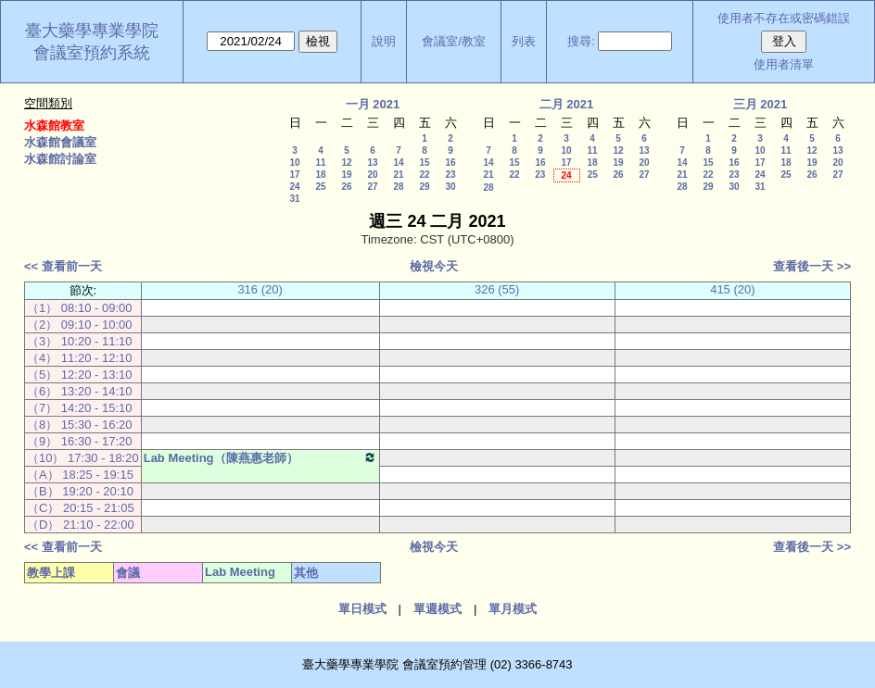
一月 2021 (373, 104)
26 (346, 186)
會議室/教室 (454, 41)
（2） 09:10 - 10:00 (79, 324)
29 (424, 186)
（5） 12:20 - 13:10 (79, 375)
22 (424, 174)
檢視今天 (434, 266)
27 (372, 186)
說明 (384, 41)
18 (320, 174)
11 (320, 162)
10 (294, 162)
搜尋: (581, 41)
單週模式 (437, 609)
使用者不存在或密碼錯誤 (783, 18)
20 (372, 174)
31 (294, 199)
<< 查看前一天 (63, 266)
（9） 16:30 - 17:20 (79, 441)
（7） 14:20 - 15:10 (79, 408)
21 (398, 174)
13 (372, 162)
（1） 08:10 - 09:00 (79, 308)
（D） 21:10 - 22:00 (80, 525)
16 (450, 162)
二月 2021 (566, 104)
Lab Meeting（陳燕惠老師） (260, 457)
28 (398, 186)
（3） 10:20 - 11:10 (79, 341)
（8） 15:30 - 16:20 (79, 425)
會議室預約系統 (91, 53)
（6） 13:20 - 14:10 (79, 391)
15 (424, 162)
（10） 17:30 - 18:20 (83, 458)
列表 (524, 41)
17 (294, 174)
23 (450, 174)
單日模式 (362, 609)
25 (320, 186)
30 (450, 186)
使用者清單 (784, 64)
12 (346, 162)
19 (346, 174)
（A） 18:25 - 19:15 (80, 475)
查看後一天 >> (812, 266)
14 (398, 162)
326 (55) (497, 289)
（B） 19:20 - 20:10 (80, 491)
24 (294, 186)
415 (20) (732, 289)
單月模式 (512, 609)
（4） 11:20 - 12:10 (79, 358)
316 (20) (259, 289)
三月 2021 (760, 104)
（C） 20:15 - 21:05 (80, 508)
